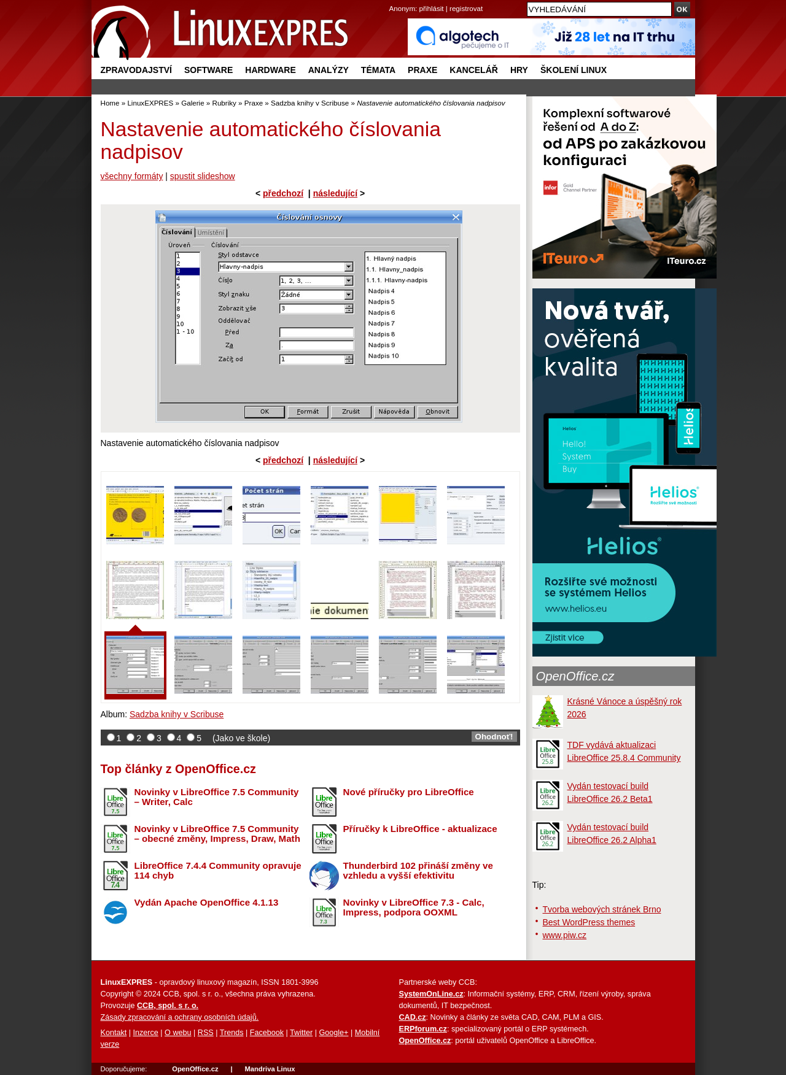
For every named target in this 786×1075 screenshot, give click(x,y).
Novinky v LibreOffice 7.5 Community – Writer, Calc (216, 797)
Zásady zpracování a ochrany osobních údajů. (180, 1017)
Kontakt (114, 1032)
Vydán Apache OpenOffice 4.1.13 (206, 902)
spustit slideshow (202, 176)
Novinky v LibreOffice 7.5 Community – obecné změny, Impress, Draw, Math (217, 833)
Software (208, 70)
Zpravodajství (136, 70)
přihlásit (431, 8)
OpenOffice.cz (575, 676)
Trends (232, 1032)
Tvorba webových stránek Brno (602, 909)
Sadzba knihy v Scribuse (310, 103)
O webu (178, 1032)
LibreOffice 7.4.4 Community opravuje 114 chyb (218, 870)
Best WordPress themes (589, 922)
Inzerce (145, 1032)
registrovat (466, 8)
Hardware (270, 70)
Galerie (192, 103)
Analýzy (328, 70)
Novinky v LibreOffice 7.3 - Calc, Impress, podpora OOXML (413, 907)
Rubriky (224, 103)
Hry (519, 70)
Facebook (267, 1032)
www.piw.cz (565, 935)
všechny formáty (132, 176)
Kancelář (473, 70)
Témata (378, 70)
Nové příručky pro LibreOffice (408, 792)
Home (110, 103)
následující (335, 193)
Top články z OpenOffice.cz (178, 769)
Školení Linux (573, 70)
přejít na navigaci (393, 0)
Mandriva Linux (269, 1069)
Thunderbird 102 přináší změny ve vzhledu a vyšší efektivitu (418, 870)
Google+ (333, 1032)
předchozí (283, 193)
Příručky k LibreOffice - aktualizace (420, 828)
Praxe (422, 70)
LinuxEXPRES (150, 103)
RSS (206, 1032)
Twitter (301, 1032)
